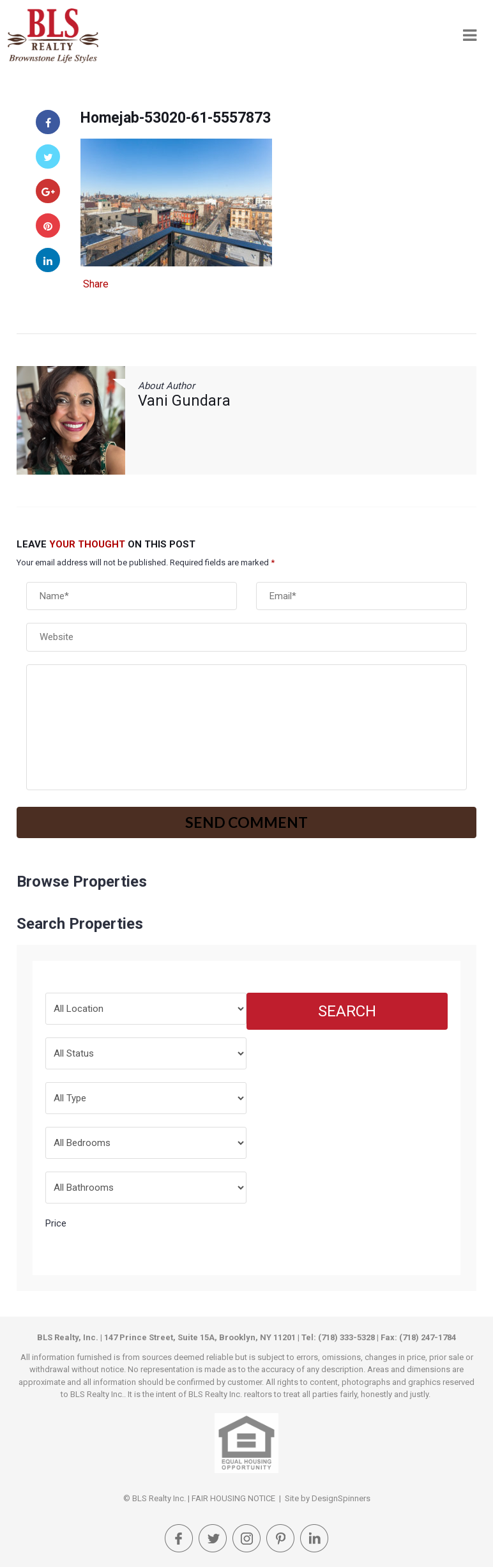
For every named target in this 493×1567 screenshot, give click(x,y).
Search (347, 1011)
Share (96, 284)
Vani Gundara (184, 400)
